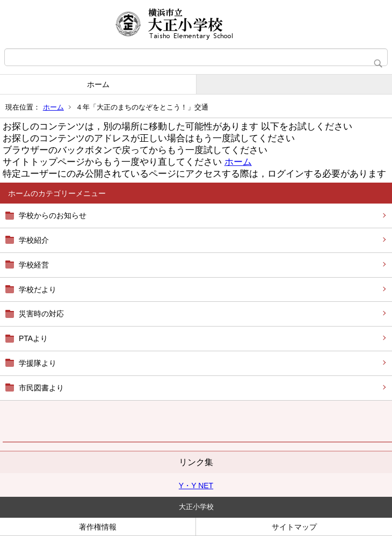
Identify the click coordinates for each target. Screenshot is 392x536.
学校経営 (34, 264)
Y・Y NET (196, 485)
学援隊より (37, 363)
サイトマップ (294, 527)
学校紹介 (34, 240)
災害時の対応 (41, 313)
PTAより (33, 338)
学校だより (37, 289)
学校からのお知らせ (52, 215)
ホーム (98, 84)
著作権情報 (98, 527)
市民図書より (41, 387)
